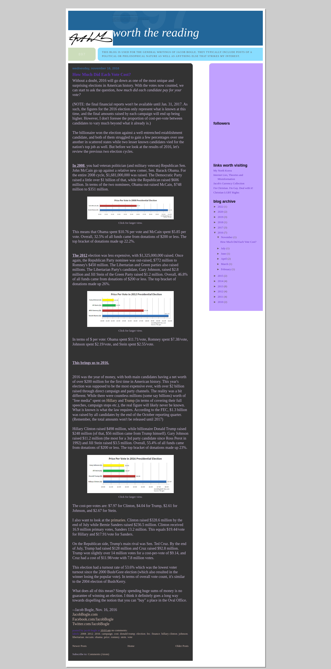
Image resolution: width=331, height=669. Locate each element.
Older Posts (182, 645)
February (226, 269)
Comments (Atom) (98, 654)
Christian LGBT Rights (226, 192)
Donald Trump (127, 633)
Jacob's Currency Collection (228, 183)
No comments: (119, 630)
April (224, 258)
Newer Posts (79, 645)
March (225, 264)
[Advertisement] (239, 90)
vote (130, 637)
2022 (221, 206)
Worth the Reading (156, 32)
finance (156, 633)
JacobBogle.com (85, 614)
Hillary (111, 400)
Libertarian (78, 637)
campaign (107, 633)
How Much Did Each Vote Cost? (101, 74)
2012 (90, 633)
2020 (221, 211)
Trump (129, 400)
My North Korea (222, 170)
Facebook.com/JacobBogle (92, 619)
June (224, 253)
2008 (83, 633)
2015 (221, 275)
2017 (221, 227)
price (107, 637)
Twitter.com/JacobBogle (90, 624)
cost (116, 633)
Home (131, 645)
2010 (221, 301)
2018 (221, 222)
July (223, 248)
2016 (97, 633)
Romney (115, 637)
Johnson (183, 633)
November (227, 237)
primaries (118, 520)
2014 (221, 281)
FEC (148, 633)
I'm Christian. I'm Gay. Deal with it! (233, 188)
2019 (221, 217)
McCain (89, 637)
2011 (221, 296)
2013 (221, 286)
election (141, 633)
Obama (99, 637)
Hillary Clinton (169, 633)
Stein (123, 637)
